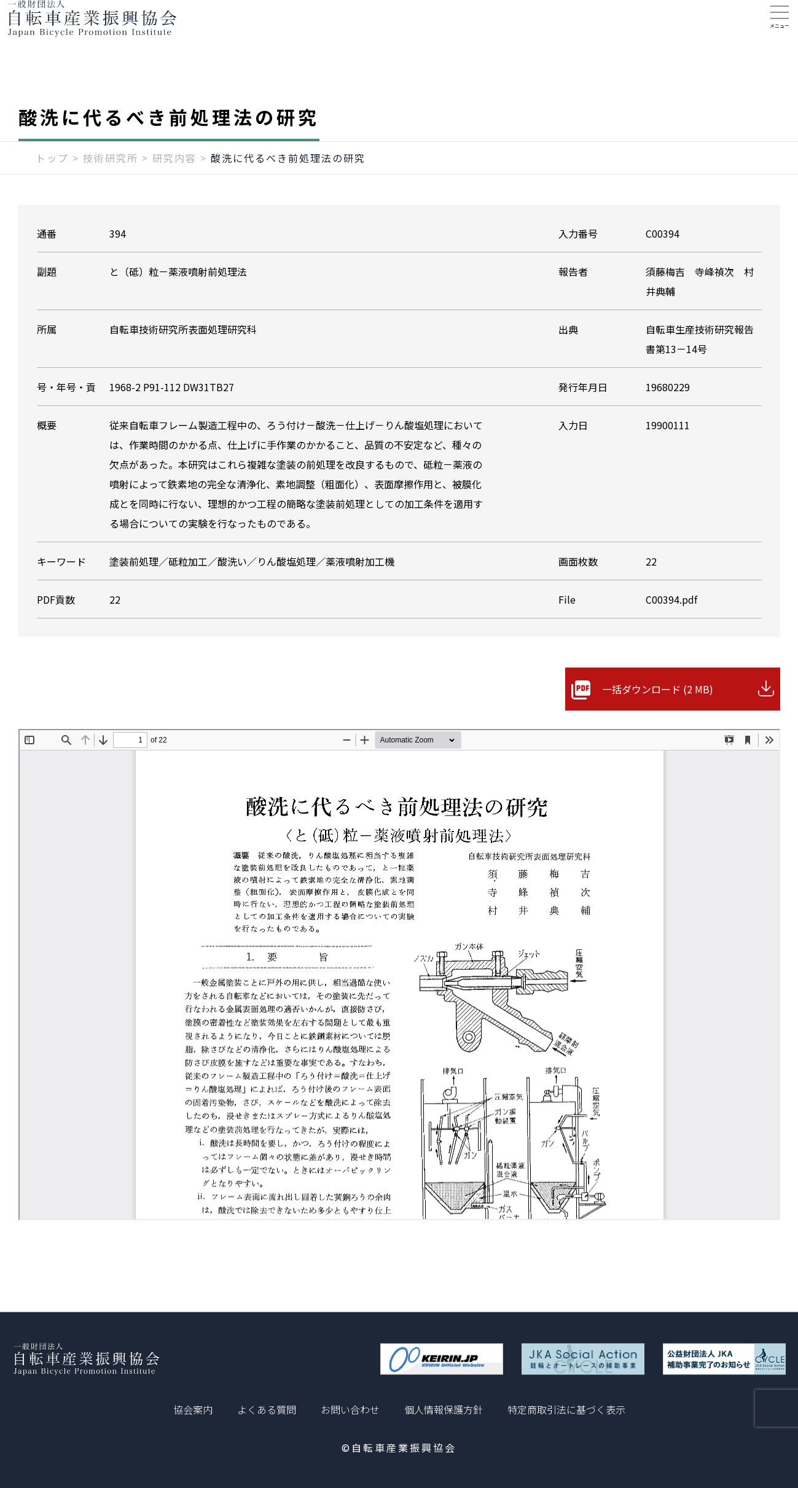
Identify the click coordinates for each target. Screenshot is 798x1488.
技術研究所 (110, 182)
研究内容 (174, 182)
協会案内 (193, 1409)
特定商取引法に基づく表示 (566, 1409)
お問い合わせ (350, 1409)
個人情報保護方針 (443, 1409)
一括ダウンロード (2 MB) (657, 713)
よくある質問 (266, 1409)
